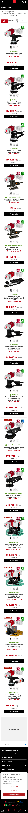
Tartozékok (5, 765)
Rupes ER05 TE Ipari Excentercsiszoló (14, 103)
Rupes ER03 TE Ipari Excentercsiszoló (14, 152)
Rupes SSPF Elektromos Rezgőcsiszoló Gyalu (14, 249)
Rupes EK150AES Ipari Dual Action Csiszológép (14, 497)
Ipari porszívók (6, 758)
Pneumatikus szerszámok (10, 754)
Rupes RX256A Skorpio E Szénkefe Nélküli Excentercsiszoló (14, 349)
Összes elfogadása (14, 794)
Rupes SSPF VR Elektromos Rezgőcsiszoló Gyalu (14, 200)
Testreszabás (14, 786)
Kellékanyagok (6, 762)
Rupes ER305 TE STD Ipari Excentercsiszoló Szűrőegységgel (14, 697)
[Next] (25, 21)
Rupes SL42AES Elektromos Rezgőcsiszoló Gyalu (14, 299)
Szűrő (4, 21)
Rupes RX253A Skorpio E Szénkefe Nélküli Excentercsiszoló (14, 399)
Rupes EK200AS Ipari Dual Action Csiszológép (14, 448)
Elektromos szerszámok (9, 750)
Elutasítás (14, 790)
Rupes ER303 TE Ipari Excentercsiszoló (14, 55)
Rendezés (11, 21)
